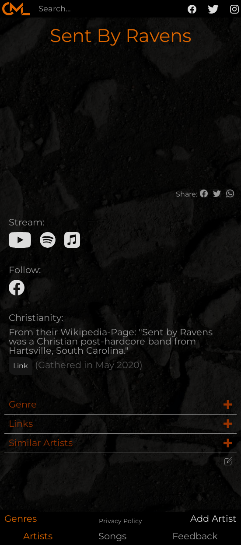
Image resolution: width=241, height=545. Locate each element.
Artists (37, 536)
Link (20, 366)
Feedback (195, 536)
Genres (20, 518)
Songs (112, 536)
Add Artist (213, 518)
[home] (16, 9)
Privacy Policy (120, 521)
